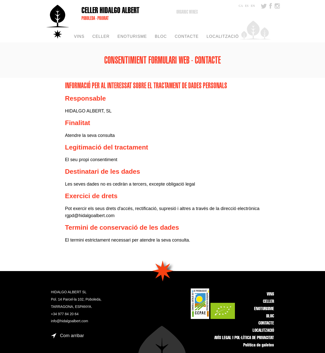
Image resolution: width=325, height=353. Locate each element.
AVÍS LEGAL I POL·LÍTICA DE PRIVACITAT (244, 338)
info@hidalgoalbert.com (69, 321)
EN (253, 6)
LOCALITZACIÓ (263, 331)
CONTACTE (266, 323)
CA (241, 6)
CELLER (268, 302)
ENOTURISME (264, 309)
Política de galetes (258, 345)
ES (247, 6)
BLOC (270, 316)
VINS (270, 294)
